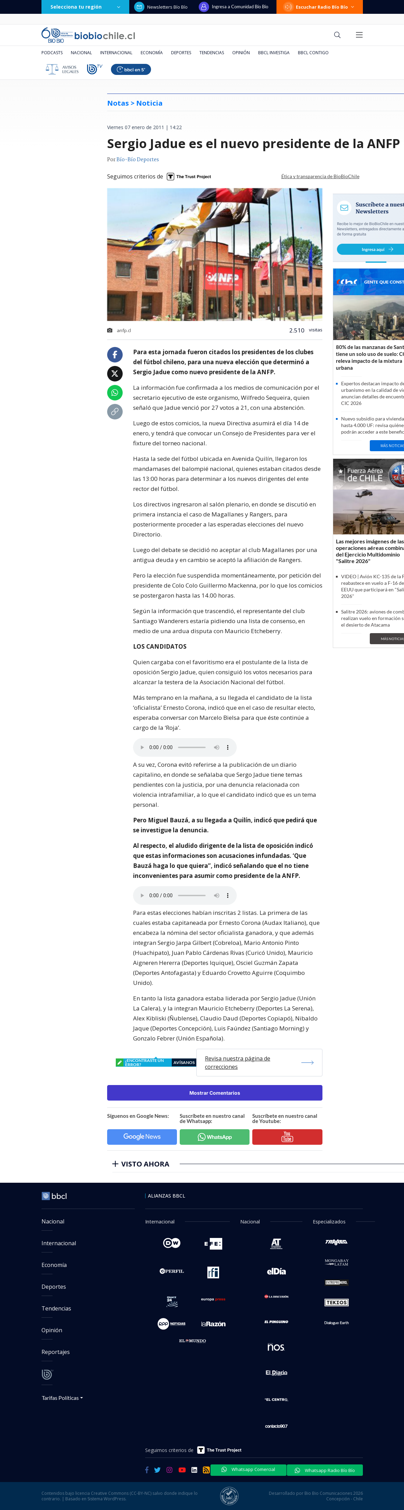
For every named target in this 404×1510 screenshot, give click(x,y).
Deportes (181, 53)
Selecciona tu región (85, 6)
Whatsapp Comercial (248, 1469)
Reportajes (55, 1352)
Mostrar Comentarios (214, 1093)
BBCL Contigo (313, 53)
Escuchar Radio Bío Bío (319, 7)
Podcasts (52, 53)
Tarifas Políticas (60, 1397)
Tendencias (211, 53)
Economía (152, 53)
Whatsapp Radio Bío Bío (325, 1470)
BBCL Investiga (274, 53)
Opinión (241, 53)
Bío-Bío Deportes (137, 160)
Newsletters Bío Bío (161, 7)
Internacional (116, 53)
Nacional (81, 53)
